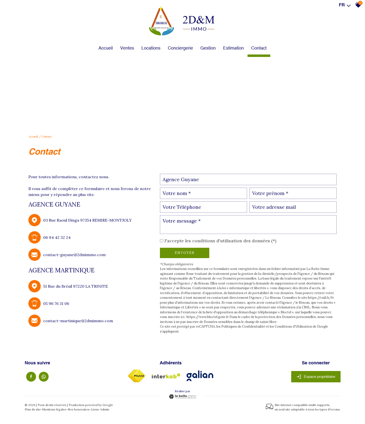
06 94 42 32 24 (57, 237)
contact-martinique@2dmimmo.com (78, 320)
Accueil (105, 48)
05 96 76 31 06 (56, 303)
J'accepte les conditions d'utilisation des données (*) (220, 241)
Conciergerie (180, 48)
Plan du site (33, 409)
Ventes (127, 48)
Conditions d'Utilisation (293, 326)
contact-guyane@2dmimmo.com (74, 254)
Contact (259, 48)
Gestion (208, 48)
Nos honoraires (79, 409)
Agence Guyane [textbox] (181, 179)
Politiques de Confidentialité (243, 326)
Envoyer (184, 253)
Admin (104, 409)
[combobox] (248, 179)
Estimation (233, 48)
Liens (95, 409)
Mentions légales (54, 409)
